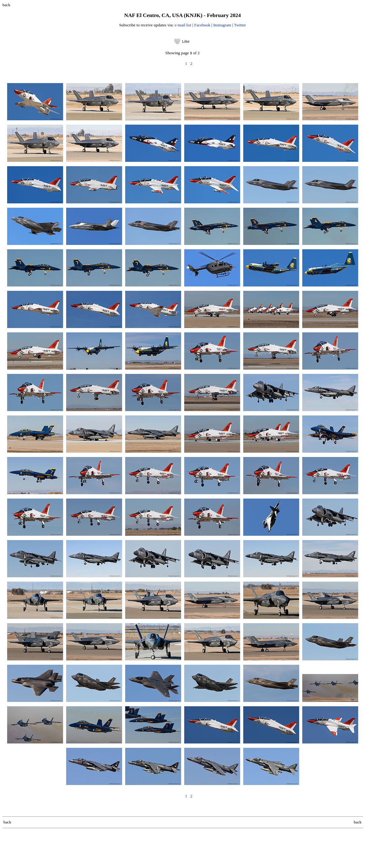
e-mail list (183, 25)
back (6, 4)
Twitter (240, 25)
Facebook (202, 25)
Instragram (222, 25)
